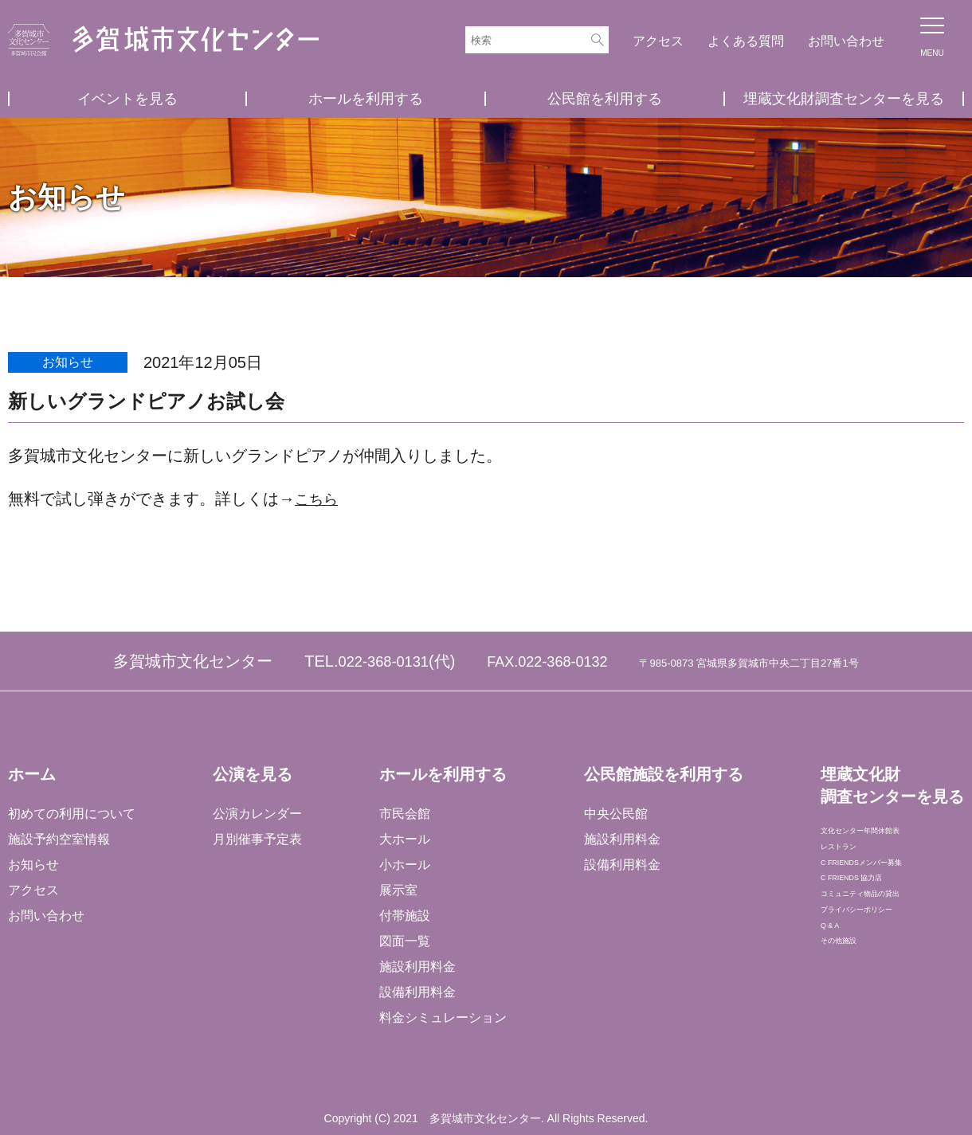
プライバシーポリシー (883, 963)
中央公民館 (614, 813)
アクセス (658, 41)
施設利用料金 (416, 966)
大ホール (403, 839)
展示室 (397, 890)
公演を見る (252, 774)
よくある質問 (745, 41)
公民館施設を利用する (662, 774)
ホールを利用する (365, 99)
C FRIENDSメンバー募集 (891, 887)
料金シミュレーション (442, 1017)
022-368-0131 (383, 661)
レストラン (851, 861)
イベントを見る (127, 99)
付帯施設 (403, 915)
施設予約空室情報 (59, 839)
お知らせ (33, 864)
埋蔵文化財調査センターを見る (843, 99)
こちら (319, 498)
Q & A (835, 989)
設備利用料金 (416, 992)
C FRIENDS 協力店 (874, 912)
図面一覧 (403, 941)
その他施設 (851, 1014)
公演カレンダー (256, 813)
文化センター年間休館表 (889, 836)
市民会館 (403, 813)
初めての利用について (71, 813)
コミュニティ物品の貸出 (889, 938)
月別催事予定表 (256, 839)
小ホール (403, 864)
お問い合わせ (846, 41)
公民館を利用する (604, 99)
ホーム (32, 774)
